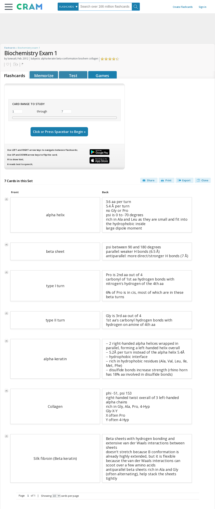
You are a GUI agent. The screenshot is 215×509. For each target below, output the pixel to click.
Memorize (43, 75)
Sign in (202, 7)
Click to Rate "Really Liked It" (114, 59)
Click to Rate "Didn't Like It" (106, 59)
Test (73, 75)
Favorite (7, 65)
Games (102, 75)
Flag (23, 65)
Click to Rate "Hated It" (102, 59)
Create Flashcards (183, 7)
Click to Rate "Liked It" (110, 59)
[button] (9, 7)
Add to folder (15, 65)
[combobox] (68, 7)
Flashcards (9, 47)
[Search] (136, 7)
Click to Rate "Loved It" (118, 59)
